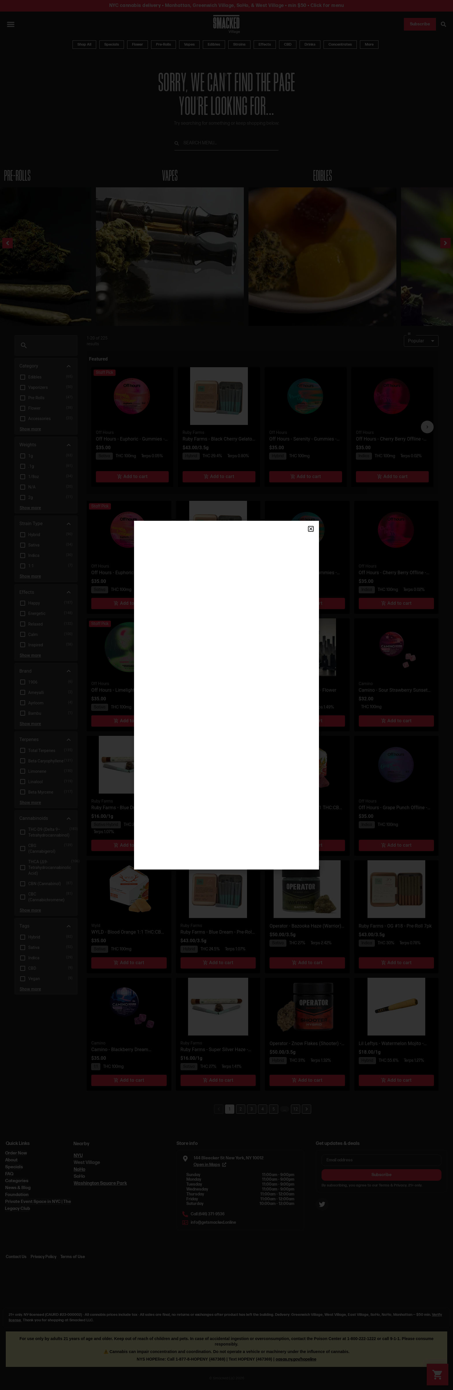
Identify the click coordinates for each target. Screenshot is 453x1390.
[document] (226, 695)
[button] (311, 529)
